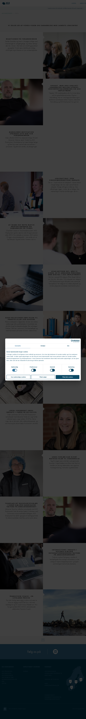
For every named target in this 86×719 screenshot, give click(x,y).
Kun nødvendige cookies (18, 377)
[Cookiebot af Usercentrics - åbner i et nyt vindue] (72, 341)
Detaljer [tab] (43, 346)
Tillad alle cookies (67, 377)
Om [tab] (68, 346)
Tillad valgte (43, 377)
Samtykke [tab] (18, 346)
